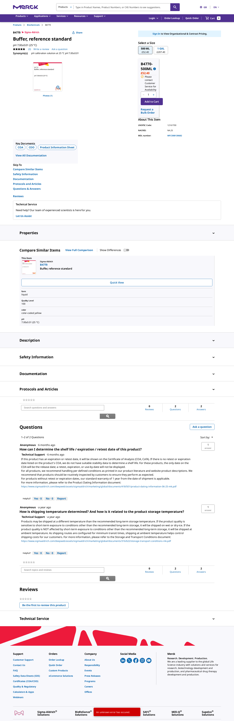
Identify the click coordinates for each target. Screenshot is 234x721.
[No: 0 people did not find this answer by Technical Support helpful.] (49, 490)
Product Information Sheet (57, 147)
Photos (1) (47, 95)
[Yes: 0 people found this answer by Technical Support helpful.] (37, 490)
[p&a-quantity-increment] (153, 94)
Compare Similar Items (28, 169)
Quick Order (192, 18)
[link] (29, 400)
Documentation (23, 179)
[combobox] (118, 7)
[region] (47, 76)
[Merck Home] (25, 7)
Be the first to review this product (45, 589)
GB (203, 7)
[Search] (175, 7)
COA (20, 147)
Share (77, 32)
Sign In (156, 33)
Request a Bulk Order (148, 111)
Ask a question (202, 418)
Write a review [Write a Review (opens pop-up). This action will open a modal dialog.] (41, 49)
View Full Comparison (79, 250)
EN (217, 7)
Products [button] (63, 6)
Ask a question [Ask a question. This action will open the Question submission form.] (60, 49)
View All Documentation (31, 155)
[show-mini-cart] (213, 18)
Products (17, 25)
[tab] (20, 25)
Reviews (18, 196)
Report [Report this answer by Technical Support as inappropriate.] (61, 490)
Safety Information (25, 174)
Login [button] (154, 18)
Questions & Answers (27, 189)
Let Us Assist (24, 216)
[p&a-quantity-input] (148, 95)
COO (32, 147)
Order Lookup (172, 18)
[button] (145, 50)
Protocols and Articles (27, 184)
